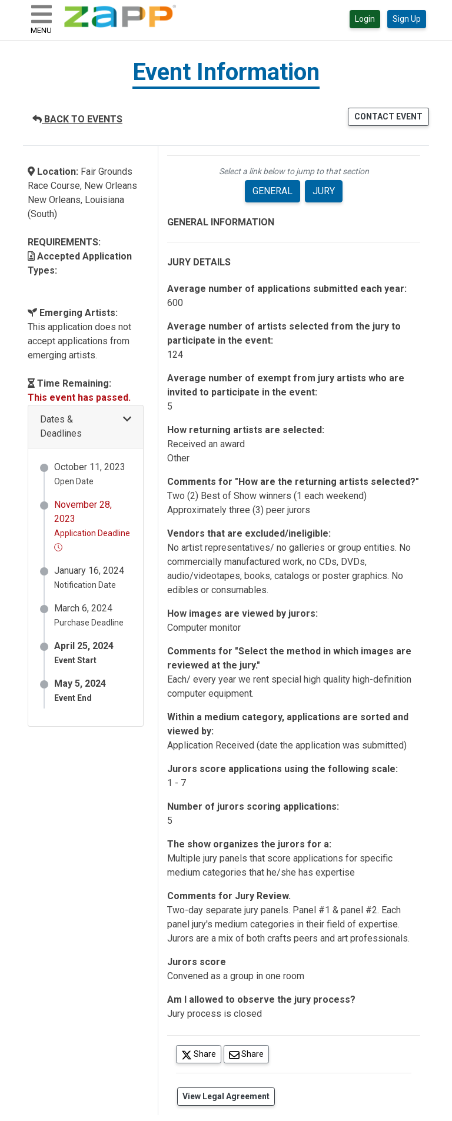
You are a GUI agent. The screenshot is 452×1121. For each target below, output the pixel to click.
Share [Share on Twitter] (201, 1053)
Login (365, 19)
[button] (85, 426)
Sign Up (407, 19)
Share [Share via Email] (249, 1053)
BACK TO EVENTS (77, 119)
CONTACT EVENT (388, 116)
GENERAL (272, 191)
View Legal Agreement (226, 1096)
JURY (324, 191)
